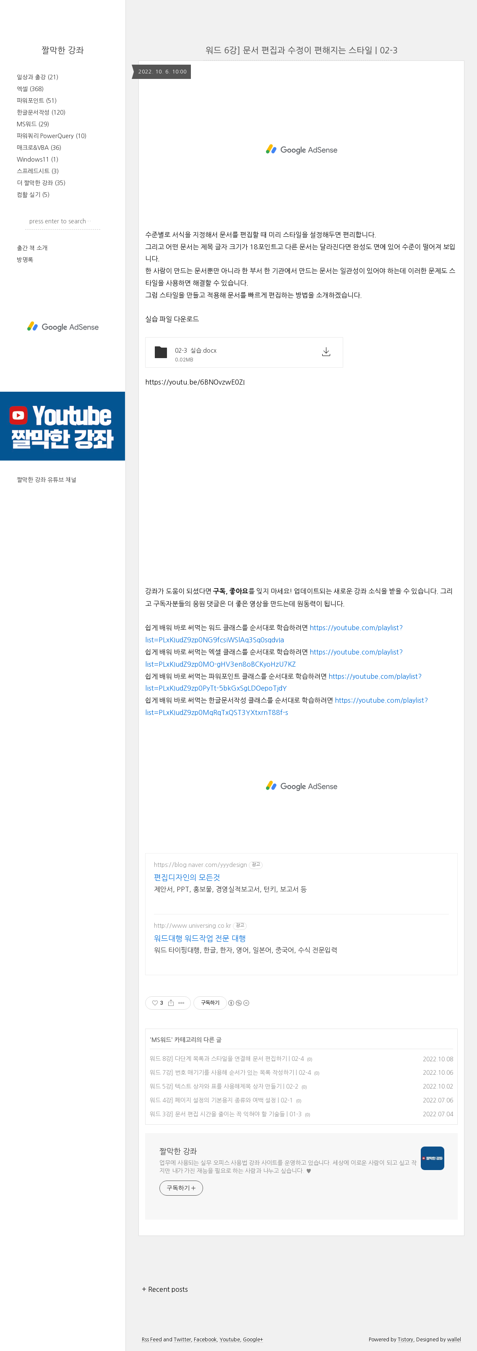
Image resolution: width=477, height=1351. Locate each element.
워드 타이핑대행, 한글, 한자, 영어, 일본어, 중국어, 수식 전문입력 (245, 950)
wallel (454, 1339)
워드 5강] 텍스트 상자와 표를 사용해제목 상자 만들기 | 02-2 (224, 1086)
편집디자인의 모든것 (187, 878)
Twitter (182, 1339)
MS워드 (33, 124)
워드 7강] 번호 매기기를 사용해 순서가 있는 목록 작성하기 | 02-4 (230, 1073)
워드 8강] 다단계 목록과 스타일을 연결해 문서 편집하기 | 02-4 (227, 1059)
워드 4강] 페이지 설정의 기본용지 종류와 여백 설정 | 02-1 (221, 1100)
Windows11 (37, 159)
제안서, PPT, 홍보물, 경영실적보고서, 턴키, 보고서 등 (230, 889)
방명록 (25, 260)
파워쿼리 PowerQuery (51, 136)
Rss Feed (152, 1339)
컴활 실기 (33, 195)
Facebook (205, 1339)
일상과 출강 (37, 77)
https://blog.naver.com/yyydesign (200, 865)
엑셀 (30, 89)
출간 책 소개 (32, 248)
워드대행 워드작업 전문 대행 (200, 939)
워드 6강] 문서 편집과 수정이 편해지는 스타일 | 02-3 (302, 50)
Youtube (229, 1339)
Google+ (253, 1339)
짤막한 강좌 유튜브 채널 (46, 480)
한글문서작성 (41, 112)
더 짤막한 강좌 (41, 183)
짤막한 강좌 (63, 50)
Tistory (405, 1339)
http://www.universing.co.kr (192, 926)
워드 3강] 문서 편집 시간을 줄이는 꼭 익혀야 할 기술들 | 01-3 (226, 1114)
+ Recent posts (165, 1289)
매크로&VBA (39, 148)
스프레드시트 (38, 171)
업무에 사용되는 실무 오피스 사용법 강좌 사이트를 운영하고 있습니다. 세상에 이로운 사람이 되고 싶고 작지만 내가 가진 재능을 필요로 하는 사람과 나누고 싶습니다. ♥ (288, 1167)
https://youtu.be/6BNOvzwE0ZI (195, 382)
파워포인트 (37, 101)
